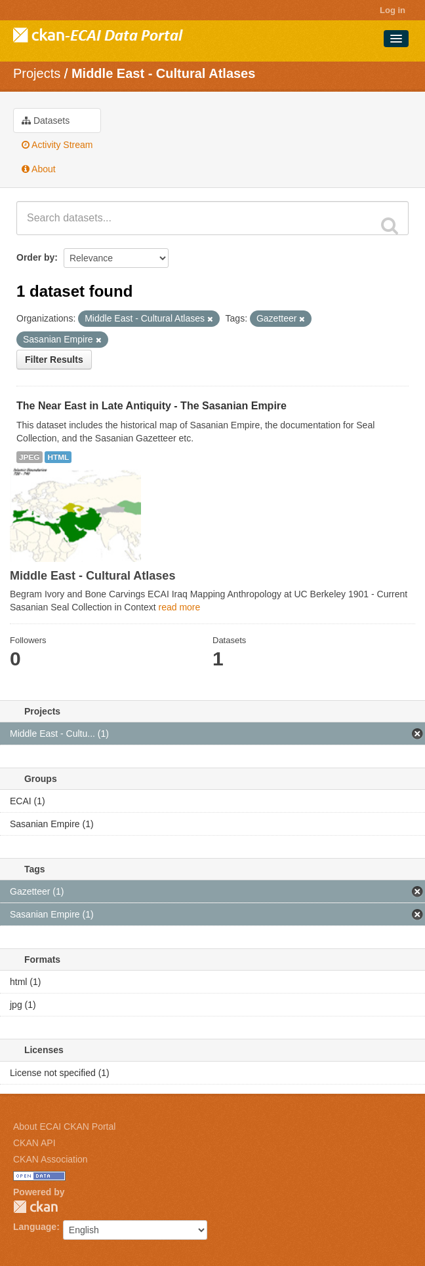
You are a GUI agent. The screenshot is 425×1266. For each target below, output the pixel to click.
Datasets (46, 120)
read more (179, 607)
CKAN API (34, 1143)
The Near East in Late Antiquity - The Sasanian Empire (151, 405)
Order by (35, 257)
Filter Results (54, 359)
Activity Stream (57, 145)
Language (34, 1226)
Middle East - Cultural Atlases (163, 73)
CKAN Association (50, 1159)
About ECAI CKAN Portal (64, 1126)
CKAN (35, 1207)
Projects (36, 73)
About (39, 169)
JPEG (29, 457)
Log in (392, 10)
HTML (58, 457)
